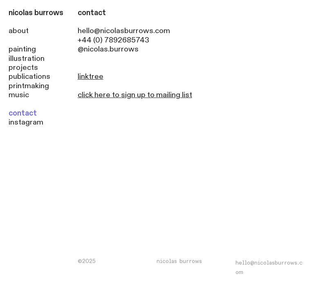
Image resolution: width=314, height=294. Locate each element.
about (19, 31)
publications (29, 76)
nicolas (21, 13)
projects (23, 67)
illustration (27, 58)
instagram (26, 122)
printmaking (29, 86)
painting (22, 49)
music (19, 95)
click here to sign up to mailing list (135, 95)
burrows (48, 13)
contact (23, 113)
